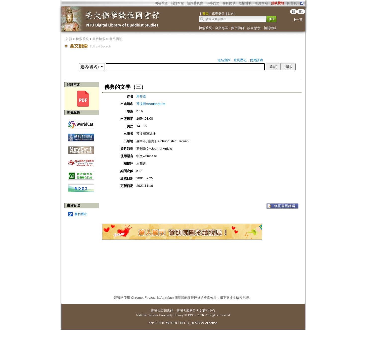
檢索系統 (205, 28)
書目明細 (115, 39)
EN (301, 11)
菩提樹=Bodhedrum (150, 104)
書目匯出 (81, 214)
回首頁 (292, 3)
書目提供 (229, 3)
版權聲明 (245, 3)
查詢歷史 (240, 60)
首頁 (69, 39)
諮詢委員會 (195, 3)
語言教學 (253, 28)
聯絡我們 (212, 3)
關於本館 (177, 3)
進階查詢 (224, 60)
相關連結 (270, 28)
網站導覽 (161, 3)
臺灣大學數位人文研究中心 (196, 311)
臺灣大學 (157, 311)
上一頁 (298, 20)
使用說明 (256, 60)
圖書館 (168, 311)
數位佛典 (237, 28)
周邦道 (141, 96)
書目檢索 (98, 39)
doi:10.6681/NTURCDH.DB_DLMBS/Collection (182, 323)
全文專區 (221, 28)
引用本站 (261, 3)
